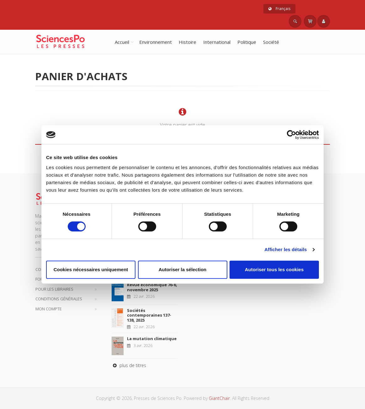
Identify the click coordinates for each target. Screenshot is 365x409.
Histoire (187, 42)
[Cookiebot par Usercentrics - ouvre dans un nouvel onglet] (291, 134)
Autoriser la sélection (183, 269)
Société (271, 42)
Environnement (155, 42)
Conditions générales (58, 299)
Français (279, 8)
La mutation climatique (152, 338)
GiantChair (219, 398)
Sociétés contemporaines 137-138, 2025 (149, 315)
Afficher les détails (285, 249)
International (216, 42)
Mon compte (48, 309)
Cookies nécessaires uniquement (91, 269)
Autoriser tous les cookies (274, 269)
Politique (246, 42)
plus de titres (128, 365)
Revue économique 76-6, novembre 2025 (152, 287)
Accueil (122, 42)
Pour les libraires (54, 289)
